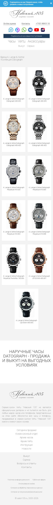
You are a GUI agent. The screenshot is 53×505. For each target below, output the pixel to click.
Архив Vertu (26, 441)
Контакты (26, 24)
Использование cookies (26, 484)
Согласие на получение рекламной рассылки (26, 492)
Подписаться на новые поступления (26, 36)
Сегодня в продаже (26, 430)
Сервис (31, 46)
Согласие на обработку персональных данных (26, 488)
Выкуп (21, 46)
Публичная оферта (38, 480)
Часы (12, 41)
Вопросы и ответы (26, 463)
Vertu (21, 41)
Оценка (26, 459)
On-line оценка (9, 24)
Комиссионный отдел (26, 433)
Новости (26, 448)
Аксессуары (36, 41)
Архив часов (26, 437)
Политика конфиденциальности (19, 480)
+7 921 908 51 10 (43, 24)
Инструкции (26, 445)
